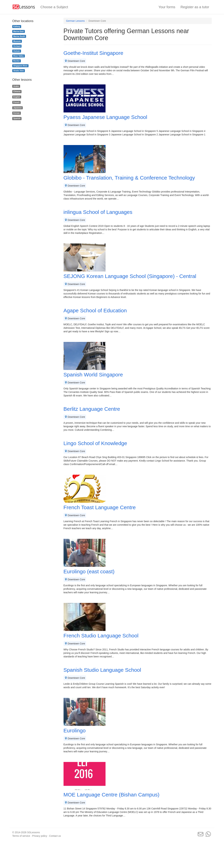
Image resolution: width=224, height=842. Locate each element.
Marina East (18, 31)
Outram (16, 51)
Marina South (19, 36)
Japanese (17, 108)
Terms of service (21, 835)
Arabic (16, 86)
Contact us (55, 835)
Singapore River (20, 66)
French (16, 102)
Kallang (16, 26)
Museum (17, 41)
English (16, 97)
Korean (16, 113)
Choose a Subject (54, 7)
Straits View (18, 71)
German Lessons (75, 20)
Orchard (16, 46)
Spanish (16, 118)
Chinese (16, 91)
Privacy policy (39, 835)
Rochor (16, 61)
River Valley (18, 56)
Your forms (167, 7)
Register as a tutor (195, 7)
